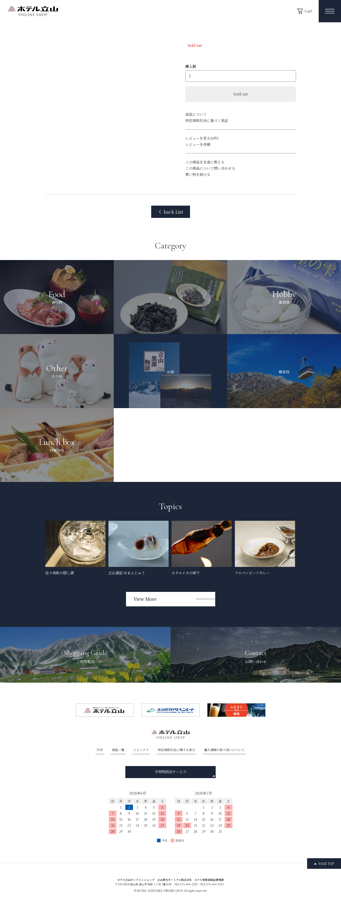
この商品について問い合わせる (210, 168)
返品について (196, 114)
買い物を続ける (197, 174)
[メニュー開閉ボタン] (330, 11)
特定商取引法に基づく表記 (206, 120)
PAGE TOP (326, 863)
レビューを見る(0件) (202, 138)
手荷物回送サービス (185, 773)
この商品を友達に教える (205, 162)
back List (170, 212)
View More (145, 599)
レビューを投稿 (197, 144)
